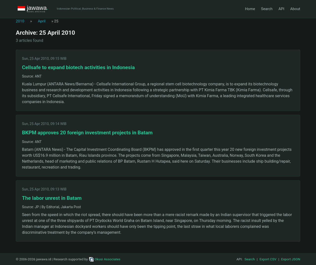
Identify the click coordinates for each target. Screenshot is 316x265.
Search (267, 9)
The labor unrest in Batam (52, 198)
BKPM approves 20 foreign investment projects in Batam (87, 133)
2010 (20, 21)
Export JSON (290, 259)
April (41, 21)
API (281, 9)
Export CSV (267, 259)
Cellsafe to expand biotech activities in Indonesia (78, 67)
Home (250, 9)
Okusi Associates (104, 259)
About (295, 9)
